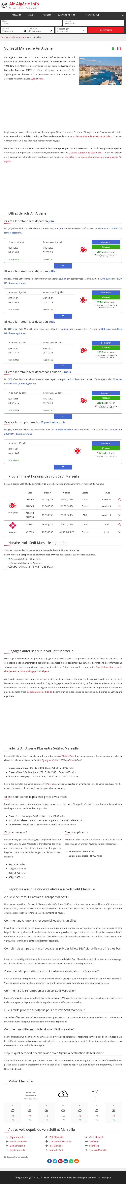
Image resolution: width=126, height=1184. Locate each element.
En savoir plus (104, 1177)
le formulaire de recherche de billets (94, 136)
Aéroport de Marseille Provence (26, 563)
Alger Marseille (17, 1137)
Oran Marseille (96, 1137)
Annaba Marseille (18, 1141)
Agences (46, 15)
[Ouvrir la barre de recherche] (123, 15)
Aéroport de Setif (86, 152)
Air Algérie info (24, 4)
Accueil (4, 37)
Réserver (106, 247)
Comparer (106, 242)
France (17, 1157)
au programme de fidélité (39, 691)
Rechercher (106, 30)
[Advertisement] (63, 108)
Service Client (94, 15)
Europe (20, 37)
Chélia (55, 760)
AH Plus (47, 783)
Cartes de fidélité (68, 15)
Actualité (15, 15)
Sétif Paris (94, 1145)
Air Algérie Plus (65, 755)
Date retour (33, 28)
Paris (41, 78)
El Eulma (73, 152)
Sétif (100, 152)
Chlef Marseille (57, 1137)
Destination (68, 21)
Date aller (5, 28)
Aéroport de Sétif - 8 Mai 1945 (26, 558)
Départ (4, 21)
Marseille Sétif (56, 1150)
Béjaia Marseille (17, 1150)
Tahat (72, 760)
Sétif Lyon (94, 1141)
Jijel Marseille (56, 1145)
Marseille (24, 1157)
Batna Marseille (17, 1145)
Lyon (33, 78)
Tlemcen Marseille (98, 1150)
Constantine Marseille (60, 1141)
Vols (32, 15)
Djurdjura (46, 760)
